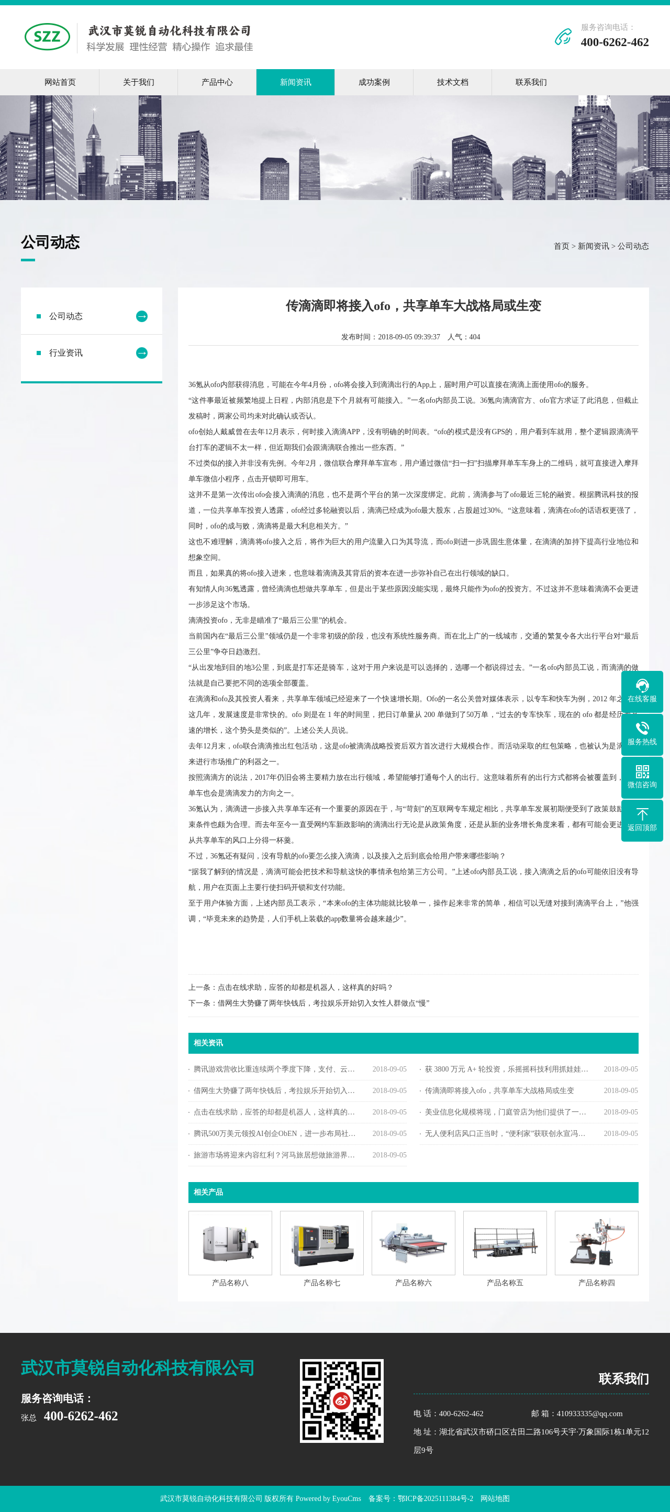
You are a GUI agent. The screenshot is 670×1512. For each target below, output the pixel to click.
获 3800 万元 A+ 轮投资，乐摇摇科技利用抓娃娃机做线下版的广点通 (507, 1072)
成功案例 (374, 82)
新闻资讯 (295, 82)
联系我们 (531, 82)
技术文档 (452, 82)
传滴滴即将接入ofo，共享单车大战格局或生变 (499, 1093)
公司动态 (633, 249)
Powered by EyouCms (327, 1499)
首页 (562, 249)
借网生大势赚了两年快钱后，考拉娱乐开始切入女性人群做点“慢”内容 (276, 1093)
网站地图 (495, 1499)
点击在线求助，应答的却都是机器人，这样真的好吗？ (306, 990)
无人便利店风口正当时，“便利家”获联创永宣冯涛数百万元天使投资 (507, 1136)
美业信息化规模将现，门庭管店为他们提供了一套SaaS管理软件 (507, 1115)
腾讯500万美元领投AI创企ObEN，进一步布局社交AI (276, 1136)
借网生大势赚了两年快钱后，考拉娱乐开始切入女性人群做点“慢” (323, 1006)
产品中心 (217, 82)
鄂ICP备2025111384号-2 (435, 1499)
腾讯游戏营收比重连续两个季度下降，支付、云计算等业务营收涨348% (276, 1072)
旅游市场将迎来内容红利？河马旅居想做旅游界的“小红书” (276, 1158)
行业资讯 (66, 355)
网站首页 (60, 82)
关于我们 (138, 82)
